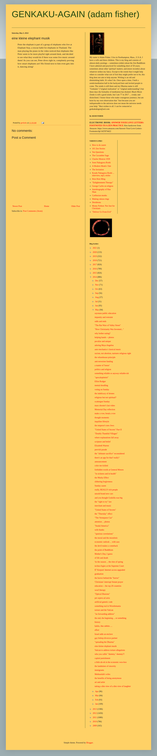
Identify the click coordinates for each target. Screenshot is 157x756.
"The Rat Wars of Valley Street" (108, 325)
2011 (95, 717)
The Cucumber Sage (100, 155)
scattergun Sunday (102, 401)
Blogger (89, 743)
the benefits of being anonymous (108, 678)
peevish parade (101, 450)
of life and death (101, 558)
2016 (95, 269)
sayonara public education (105, 313)
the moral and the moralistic (106, 538)
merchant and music (103, 506)
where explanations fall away (107, 437)
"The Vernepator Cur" (104, 518)
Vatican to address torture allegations (110, 650)
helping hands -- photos (104, 337)
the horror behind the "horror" (107, 578)
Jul (96, 301)
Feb (97, 700)
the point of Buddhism (104, 550)
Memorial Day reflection (105, 409)
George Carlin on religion (102, 186)
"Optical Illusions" (102, 594)
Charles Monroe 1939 (101, 159)
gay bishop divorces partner (106, 638)
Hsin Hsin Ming (98, 179)
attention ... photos (102, 522)
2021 (95, 248)
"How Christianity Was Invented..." (109, 329)
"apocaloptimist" (101, 377)
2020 (95, 252)
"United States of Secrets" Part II (108, 430)
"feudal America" (102, 526)
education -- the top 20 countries (108, 586)
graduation (99, 574)
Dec (97, 281)
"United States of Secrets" (105, 510)
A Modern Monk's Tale (101, 166)
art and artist (100, 682)
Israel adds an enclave (104, 634)
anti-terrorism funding (104, 361)
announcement (101, 462)
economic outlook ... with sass (107, 542)
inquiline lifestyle (102, 421)
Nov (97, 285)
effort (97, 630)
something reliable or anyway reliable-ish (112, 373)
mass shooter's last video (105, 405)
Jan (96, 704)
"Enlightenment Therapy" (102, 182)
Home (46, 206)
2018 (95, 260)
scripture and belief (102, 442)
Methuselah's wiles (102, 674)
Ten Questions (98, 152)
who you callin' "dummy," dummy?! (109, 654)
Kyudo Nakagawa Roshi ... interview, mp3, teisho (103, 174)
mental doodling (101, 385)
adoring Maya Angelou (104, 345)
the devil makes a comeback (106, 546)
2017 (95, 264)
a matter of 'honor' (102, 365)
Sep (97, 293)
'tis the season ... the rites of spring (109, 562)
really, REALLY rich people (106, 490)
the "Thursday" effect (103, 514)
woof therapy (100, 590)
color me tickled (101, 466)
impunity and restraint (104, 317)
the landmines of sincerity (105, 666)
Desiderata (96, 202)
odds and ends (100, 321)
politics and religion (103, 369)
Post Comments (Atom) (33, 211)
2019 (95, 256)
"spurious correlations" (104, 534)
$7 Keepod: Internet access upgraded (110, 570)
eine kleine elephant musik (106, 646)
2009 (95, 726)
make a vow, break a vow (105, 413)
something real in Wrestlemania (108, 606)
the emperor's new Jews (104, 425)
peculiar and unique (103, 341)
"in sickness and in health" (105, 474)
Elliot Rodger (100, 381)
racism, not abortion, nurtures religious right (113, 353)
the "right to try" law (103, 502)
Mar (97, 695)
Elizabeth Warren (102, 446)
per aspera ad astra (102, 598)
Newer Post (17, 206)
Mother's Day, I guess (103, 554)
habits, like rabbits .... (103, 626)
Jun (96, 306)
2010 (95, 721)
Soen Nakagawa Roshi (101, 162)
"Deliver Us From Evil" (102, 212)
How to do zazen (99, 145)
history (97, 622)
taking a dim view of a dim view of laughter (113, 686)
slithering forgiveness (103, 482)
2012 (95, 713)
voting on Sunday (102, 389)
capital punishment (102, 658)
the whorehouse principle (105, 357)
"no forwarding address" (105, 614)
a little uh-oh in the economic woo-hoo (111, 662)
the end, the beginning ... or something (110, 618)
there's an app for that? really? (107, 458)
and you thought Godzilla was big (108, 498)
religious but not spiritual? (105, 397)
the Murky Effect (102, 478)
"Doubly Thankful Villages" (106, 434)
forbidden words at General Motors (109, 470)
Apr (97, 691)
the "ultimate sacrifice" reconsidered (110, 453)
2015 (95, 273)
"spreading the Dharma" (104, 642)
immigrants (99, 670)
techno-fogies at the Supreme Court (109, 566)
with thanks (99, 530)
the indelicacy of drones (104, 393)
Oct (97, 289)
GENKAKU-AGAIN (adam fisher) (75, 14)
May (97, 310)
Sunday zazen (100, 486)
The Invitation (98, 170)
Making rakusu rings (100, 199)
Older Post (75, 206)
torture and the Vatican (104, 610)
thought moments (102, 417)
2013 (95, 709)
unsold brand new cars (104, 494)
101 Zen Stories (98, 148)
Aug (97, 297)
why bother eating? (102, 333)
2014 (95, 277)
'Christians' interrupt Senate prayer (109, 582)
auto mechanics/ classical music (108, 349)
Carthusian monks (99, 195)
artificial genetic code (103, 602)
